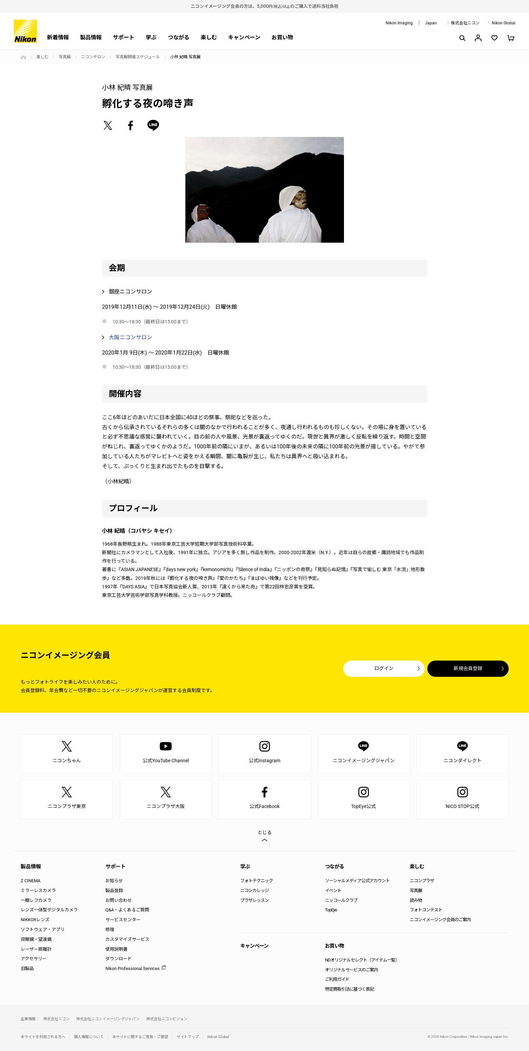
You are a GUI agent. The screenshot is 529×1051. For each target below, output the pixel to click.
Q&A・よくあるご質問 (127, 909)
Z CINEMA (30, 880)
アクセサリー (34, 958)
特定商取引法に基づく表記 (349, 989)
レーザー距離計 (36, 949)
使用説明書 (116, 949)
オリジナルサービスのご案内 (351, 969)
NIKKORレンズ (35, 919)
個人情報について (89, 1037)
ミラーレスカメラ (38, 890)
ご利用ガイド (337, 979)
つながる (178, 37)
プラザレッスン (254, 900)
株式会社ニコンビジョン (166, 1019)
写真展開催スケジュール (138, 57)
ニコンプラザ (422, 880)
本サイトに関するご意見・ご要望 (140, 1037)
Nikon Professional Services (132, 968)
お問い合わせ (118, 900)
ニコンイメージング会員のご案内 (440, 919)
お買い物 (282, 37)
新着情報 (58, 37)
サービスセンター (123, 919)
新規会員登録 (468, 668)
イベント (333, 890)
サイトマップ (188, 1037)
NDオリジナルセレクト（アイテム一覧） (362, 960)
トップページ (23, 57)
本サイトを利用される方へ (43, 1037)
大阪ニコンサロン (130, 337)
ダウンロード (118, 958)
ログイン (383, 668)
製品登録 (114, 890)
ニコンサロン (93, 57)
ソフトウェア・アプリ (43, 929)
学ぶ (151, 37)
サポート (124, 37)
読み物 (416, 900)
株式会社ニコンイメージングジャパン (108, 1019)
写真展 (65, 57)
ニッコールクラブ (341, 900)
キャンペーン (244, 37)
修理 (109, 929)
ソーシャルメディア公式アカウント (357, 880)
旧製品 (27, 968)
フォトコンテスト (426, 909)
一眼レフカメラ (36, 900)
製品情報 (91, 37)
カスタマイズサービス (127, 939)
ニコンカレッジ (254, 890)
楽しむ (209, 37)
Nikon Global (503, 23)
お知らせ (114, 880)
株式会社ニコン (465, 23)
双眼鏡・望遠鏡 (36, 939)
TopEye (331, 909)
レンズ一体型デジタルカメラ (49, 909)
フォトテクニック (256, 880)
